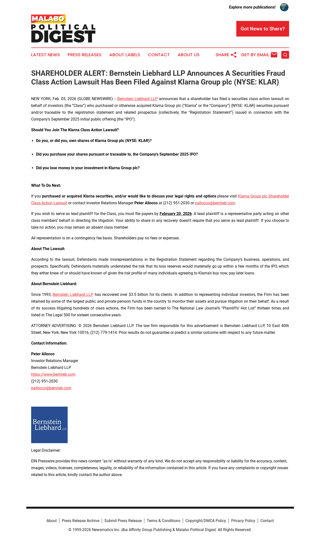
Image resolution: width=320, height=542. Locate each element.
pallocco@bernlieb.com (215, 203)
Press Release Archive (80, 520)
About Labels (124, 54)
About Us (189, 54)
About (51, 520)
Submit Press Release (123, 520)
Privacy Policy (243, 520)
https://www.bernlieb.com (53, 374)
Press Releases (84, 54)
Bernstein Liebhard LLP (137, 98)
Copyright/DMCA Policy (205, 520)
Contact (159, 54)
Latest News (45, 54)
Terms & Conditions (163, 520)
